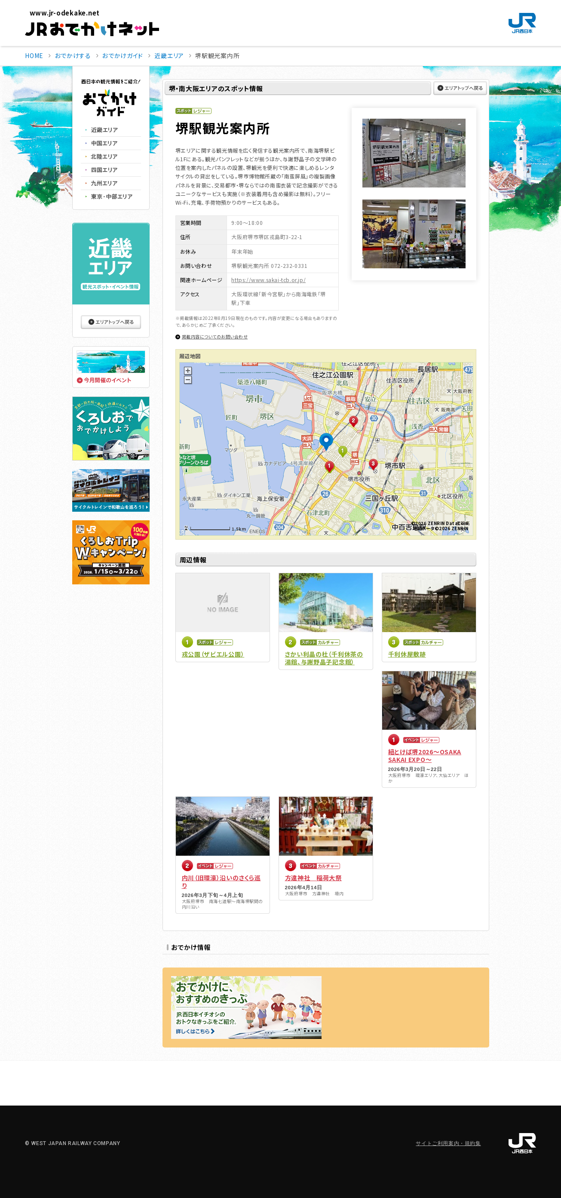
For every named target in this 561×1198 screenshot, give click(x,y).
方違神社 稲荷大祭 (313, 877)
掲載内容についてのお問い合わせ (215, 336)
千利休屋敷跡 (407, 654)
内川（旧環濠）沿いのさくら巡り (221, 881)
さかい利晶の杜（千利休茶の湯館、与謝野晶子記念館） (324, 658)
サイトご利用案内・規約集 (448, 1143)
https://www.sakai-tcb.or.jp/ (268, 279)
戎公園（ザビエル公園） (213, 654)
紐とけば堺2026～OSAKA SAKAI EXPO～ (425, 755)
